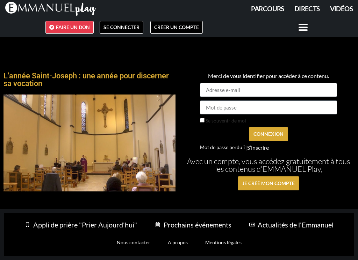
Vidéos (341, 9)
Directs (307, 9)
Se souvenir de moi (223, 121)
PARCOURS (267, 9)
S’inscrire (258, 148)
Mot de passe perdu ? (222, 147)
